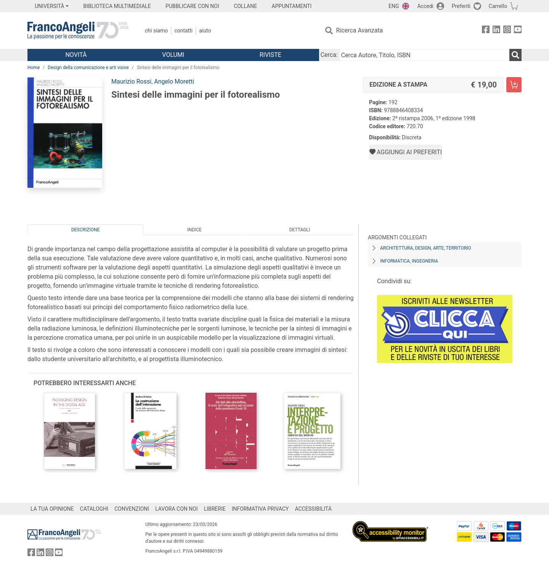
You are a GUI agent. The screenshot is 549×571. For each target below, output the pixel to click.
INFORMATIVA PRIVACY (260, 509)
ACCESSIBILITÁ (313, 509)
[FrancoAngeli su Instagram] (507, 31)
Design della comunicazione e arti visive (88, 67)
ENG (393, 6)
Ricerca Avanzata (359, 30)
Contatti (183, 30)
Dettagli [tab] (299, 229)
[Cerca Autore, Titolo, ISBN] (424, 55)
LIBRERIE (215, 509)
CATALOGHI (94, 509)
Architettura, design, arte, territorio (425, 248)
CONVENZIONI (131, 509)
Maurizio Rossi (131, 81)
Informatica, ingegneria (409, 261)
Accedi (425, 6)
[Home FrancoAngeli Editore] (77, 30)
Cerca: (329, 54)
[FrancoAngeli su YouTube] (518, 31)
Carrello (498, 6)
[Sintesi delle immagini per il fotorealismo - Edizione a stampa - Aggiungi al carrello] (514, 84)
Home (33, 67)
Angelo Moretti (174, 81)
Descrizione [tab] (85, 229)
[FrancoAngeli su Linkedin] (496, 31)
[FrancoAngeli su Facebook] (486, 31)
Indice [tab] (194, 229)
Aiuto (205, 30)
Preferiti (461, 6)
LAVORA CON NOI (176, 509)
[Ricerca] (515, 55)
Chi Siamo (156, 30)
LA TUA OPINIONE (52, 509)
